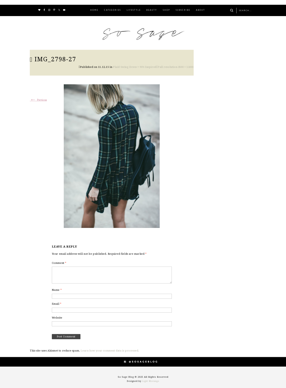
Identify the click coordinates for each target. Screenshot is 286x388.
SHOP (166, 10)
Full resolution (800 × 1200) (176, 66)
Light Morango (150, 381)
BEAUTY (151, 10)
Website (57, 317)
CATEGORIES (112, 10)
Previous (38, 100)
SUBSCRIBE (183, 10)
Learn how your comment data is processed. (110, 350)
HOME (94, 10)
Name (57, 289)
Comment (59, 262)
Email (57, 303)
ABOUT (200, 10)
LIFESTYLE (134, 10)
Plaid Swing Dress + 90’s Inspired (135, 66)
